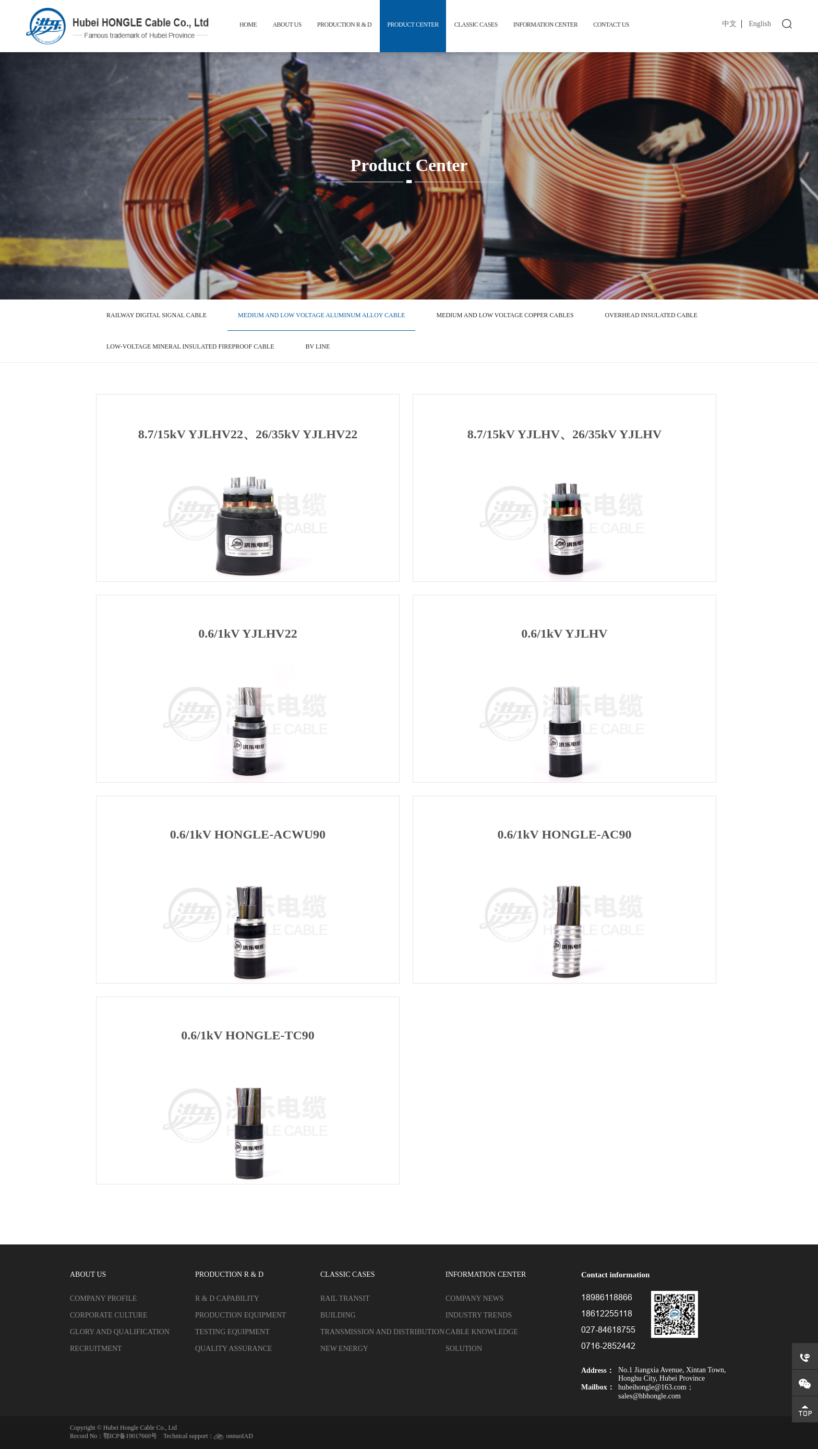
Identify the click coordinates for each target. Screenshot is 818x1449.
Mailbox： (598, 1387)
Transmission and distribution (382, 1332)
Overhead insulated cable (651, 315)
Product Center (412, 24)
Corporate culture (108, 1315)
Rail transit (345, 1298)
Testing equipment (232, 1332)
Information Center (545, 24)
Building (338, 1315)
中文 (729, 24)
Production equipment (240, 1315)
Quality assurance (233, 1348)
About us (286, 24)
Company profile (103, 1298)
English (760, 24)
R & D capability (227, 1298)
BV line (317, 346)
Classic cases (476, 24)
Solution (464, 1348)
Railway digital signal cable (156, 315)
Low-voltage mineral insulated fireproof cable (190, 346)
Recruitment (96, 1348)
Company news (474, 1298)
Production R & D (344, 24)
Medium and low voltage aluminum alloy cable (321, 315)
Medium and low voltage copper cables (504, 315)
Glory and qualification (120, 1332)
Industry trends (479, 1315)
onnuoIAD (239, 1436)
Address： (597, 1370)
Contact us (611, 24)
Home (248, 24)
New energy (344, 1348)
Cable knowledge (482, 1332)
